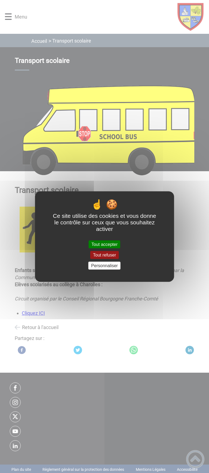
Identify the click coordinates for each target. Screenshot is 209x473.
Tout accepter (104, 244)
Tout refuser (104, 254)
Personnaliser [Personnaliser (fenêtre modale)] (104, 265)
